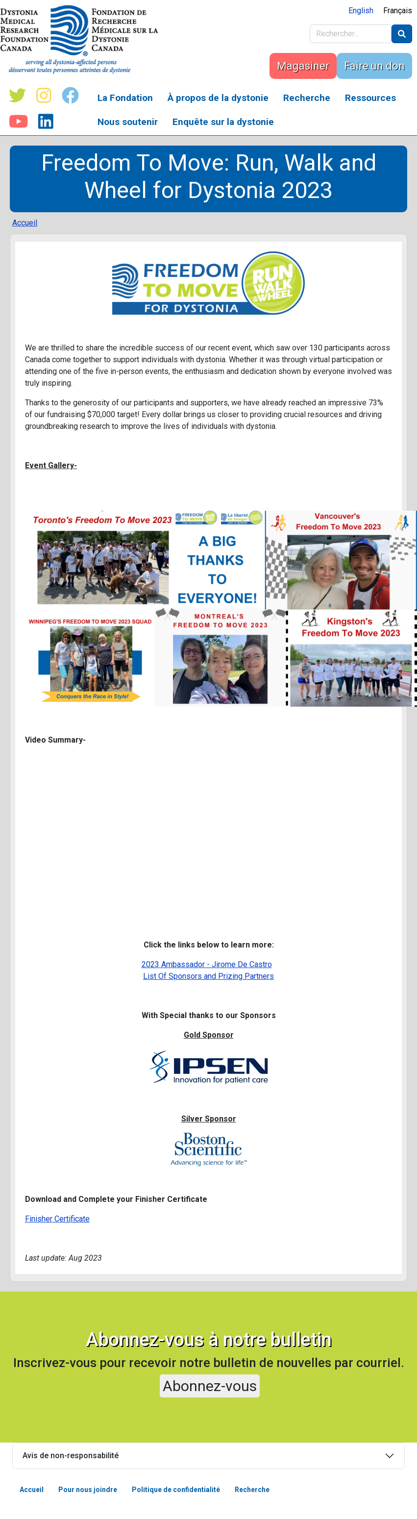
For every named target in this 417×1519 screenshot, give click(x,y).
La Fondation (125, 97)
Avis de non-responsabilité (71, 1455)
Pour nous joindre (87, 1490)
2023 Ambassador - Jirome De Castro (207, 964)
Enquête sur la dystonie (223, 121)
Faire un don (374, 66)
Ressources (370, 97)
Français (397, 10)
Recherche (306, 97)
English (360, 10)
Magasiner (303, 66)
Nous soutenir (128, 121)
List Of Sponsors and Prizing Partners (208, 976)
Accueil (24, 222)
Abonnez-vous (210, 1385)
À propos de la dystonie (218, 97)
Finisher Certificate (57, 1218)
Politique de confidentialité (176, 1490)
